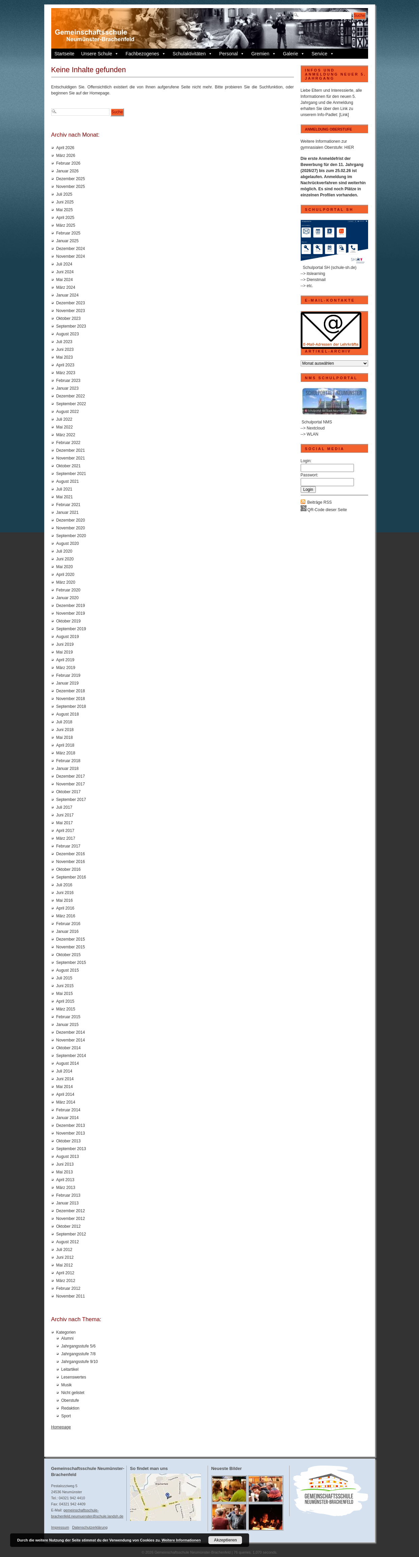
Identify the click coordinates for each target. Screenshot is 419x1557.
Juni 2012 (65, 1257)
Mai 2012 (64, 1265)
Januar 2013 (67, 1203)
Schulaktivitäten (192, 53)
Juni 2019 (65, 644)
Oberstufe (70, 1400)
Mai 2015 (64, 993)
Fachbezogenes (145, 53)
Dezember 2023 (70, 303)
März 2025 (66, 225)
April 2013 (65, 1179)
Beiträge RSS (319, 502)
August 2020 (67, 543)
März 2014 (66, 1102)
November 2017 (70, 784)
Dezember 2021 (70, 450)
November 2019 (70, 613)
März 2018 (66, 753)
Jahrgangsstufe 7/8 (78, 1354)
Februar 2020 (68, 590)
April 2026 (65, 147)
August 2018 (67, 714)
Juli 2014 (64, 1071)
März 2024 (66, 287)
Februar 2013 (68, 1195)
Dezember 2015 (70, 939)
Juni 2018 (65, 729)
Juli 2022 (64, 419)
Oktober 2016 (68, 869)
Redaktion (70, 1408)
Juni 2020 (65, 559)
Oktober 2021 (68, 466)
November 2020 (70, 528)
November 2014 (70, 1040)
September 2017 (71, 799)
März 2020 (66, 582)
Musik (66, 1385)
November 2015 (70, 947)
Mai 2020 (64, 566)
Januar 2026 (67, 171)
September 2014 (71, 1055)
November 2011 (70, 1296)
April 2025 (65, 217)
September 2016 (71, 877)
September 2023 (71, 326)
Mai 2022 (64, 427)
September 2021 (71, 473)
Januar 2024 (67, 295)
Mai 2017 (64, 823)
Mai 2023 (64, 357)
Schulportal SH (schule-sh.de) (329, 267)
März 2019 (66, 667)
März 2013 (66, 1187)
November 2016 (70, 861)
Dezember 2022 (70, 396)
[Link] (344, 114)
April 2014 (65, 1094)
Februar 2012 (68, 1288)
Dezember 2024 (70, 248)
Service (322, 53)
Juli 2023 (64, 341)
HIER (349, 147)
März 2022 (66, 435)
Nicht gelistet (73, 1392)
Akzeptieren (225, 1540)
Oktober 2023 (68, 318)
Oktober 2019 (68, 621)
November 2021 (70, 458)
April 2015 (65, 1001)
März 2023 (66, 372)
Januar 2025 (67, 241)
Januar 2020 (67, 597)
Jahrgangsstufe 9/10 (79, 1361)
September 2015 (71, 962)
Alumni (67, 1338)
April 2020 (65, 574)
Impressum (60, 1527)
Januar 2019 (67, 683)
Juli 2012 (64, 1249)
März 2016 (66, 916)
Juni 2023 (65, 349)
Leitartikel (70, 1369)
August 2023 (67, 334)
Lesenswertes (73, 1377)
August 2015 (67, 970)
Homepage (61, 1427)
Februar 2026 (68, 163)
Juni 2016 (65, 892)
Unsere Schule (100, 53)
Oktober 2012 (68, 1226)
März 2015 (66, 1009)
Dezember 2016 (70, 854)
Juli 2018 (64, 722)
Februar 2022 (68, 442)
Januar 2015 (67, 1024)
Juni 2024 (65, 272)
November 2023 (70, 310)
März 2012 (66, 1280)
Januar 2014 (67, 1117)
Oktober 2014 (68, 1048)
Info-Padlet (327, 114)
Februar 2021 (68, 504)
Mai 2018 (64, 737)
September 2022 (71, 403)
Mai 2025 (64, 209)
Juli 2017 (64, 807)
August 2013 (67, 1156)
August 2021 (67, 481)
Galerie (294, 53)
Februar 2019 (68, 675)
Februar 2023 (68, 380)
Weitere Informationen (181, 1540)
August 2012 (67, 1242)
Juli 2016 (64, 885)
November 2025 (70, 186)
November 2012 (70, 1218)
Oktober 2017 (68, 791)
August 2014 (67, 1063)
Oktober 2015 (68, 954)
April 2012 (65, 1273)
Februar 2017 (68, 846)
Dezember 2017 (70, 776)
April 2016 (65, 908)
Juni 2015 (65, 985)
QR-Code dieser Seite (324, 509)
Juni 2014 (65, 1079)
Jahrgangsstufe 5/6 (78, 1346)
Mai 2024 (64, 279)
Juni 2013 (65, 1164)
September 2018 (71, 706)
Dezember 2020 (70, 520)
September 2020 (71, 535)
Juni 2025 (65, 202)
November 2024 (70, 256)
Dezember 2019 (70, 605)
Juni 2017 (65, 815)
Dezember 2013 (70, 1125)
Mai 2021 (64, 497)
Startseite (64, 53)
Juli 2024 (64, 264)
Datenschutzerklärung (90, 1527)
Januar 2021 (67, 512)
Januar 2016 (67, 931)
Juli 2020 (64, 551)
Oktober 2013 (68, 1141)
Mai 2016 (64, 900)
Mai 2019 (64, 652)
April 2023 (65, 365)
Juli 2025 (64, 194)
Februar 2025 (68, 233)
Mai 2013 (64, 1172)
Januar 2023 (67, 388)
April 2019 (65, 660)
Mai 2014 (64, 1086)
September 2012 (71, 1234)
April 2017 (65, 830)
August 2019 (67, 636)
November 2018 (70, 698)
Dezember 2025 (70, 178)
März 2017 (66, 838)
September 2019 (71, 629)
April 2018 (65, 745)
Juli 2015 (64, 978)
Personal (231, 53)
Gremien (263, 53)
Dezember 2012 (70, 1210)
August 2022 (67, 411)
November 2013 (70, 1133)
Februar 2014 (68, 1110)
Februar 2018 (68, 760)
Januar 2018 (67, 768)
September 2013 (71, 1148)
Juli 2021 (64, 489)
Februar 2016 (68, 923)
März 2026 (66, 155)
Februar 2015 (68, 1016)
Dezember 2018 (70, 691)
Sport (66, 1416)
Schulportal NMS (317, 422)
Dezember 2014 (70, 1032)
